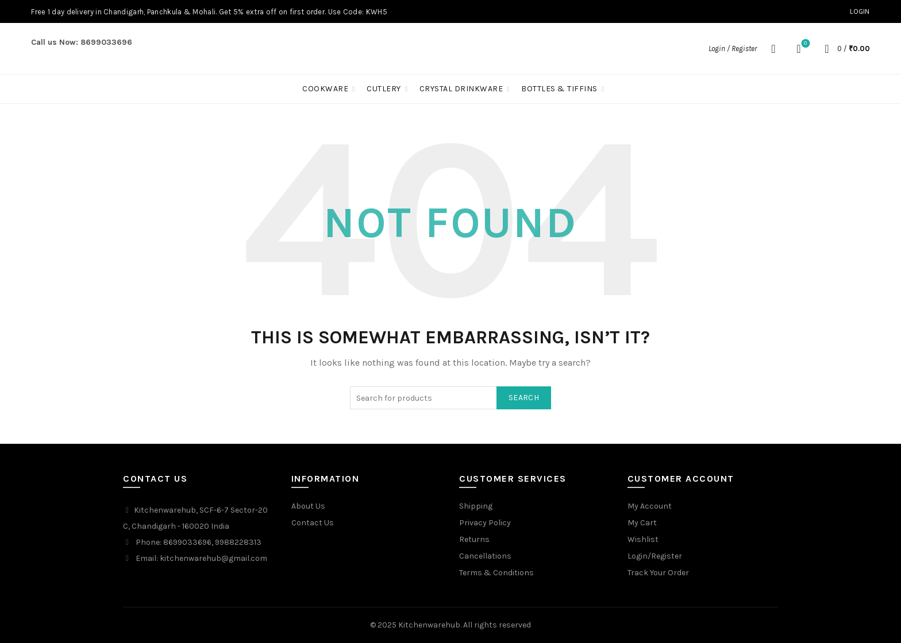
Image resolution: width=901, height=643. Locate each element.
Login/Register (654, 556)
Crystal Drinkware (461, 89)
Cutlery (384, 89)
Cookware (325, 89)
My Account (649, 506)
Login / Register (733, 48)
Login (860, 11)
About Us (308, 506)
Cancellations (485, 556)
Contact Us (312, 523)
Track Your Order (658, 573)
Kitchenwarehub (429, 625)
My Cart (642, 523)
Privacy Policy (485, 523)
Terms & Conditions (496, 573)
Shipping (475, 506)
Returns (474, 539)
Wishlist (804, 44)
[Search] (773, 48)
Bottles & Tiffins (559, 89)
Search (524, 397)
